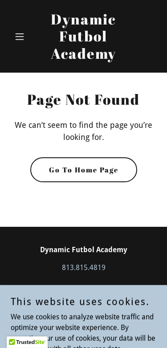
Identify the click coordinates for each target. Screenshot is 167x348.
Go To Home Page (83, 170)
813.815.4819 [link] (84, 267)
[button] (22, 36)
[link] (83, 56)
